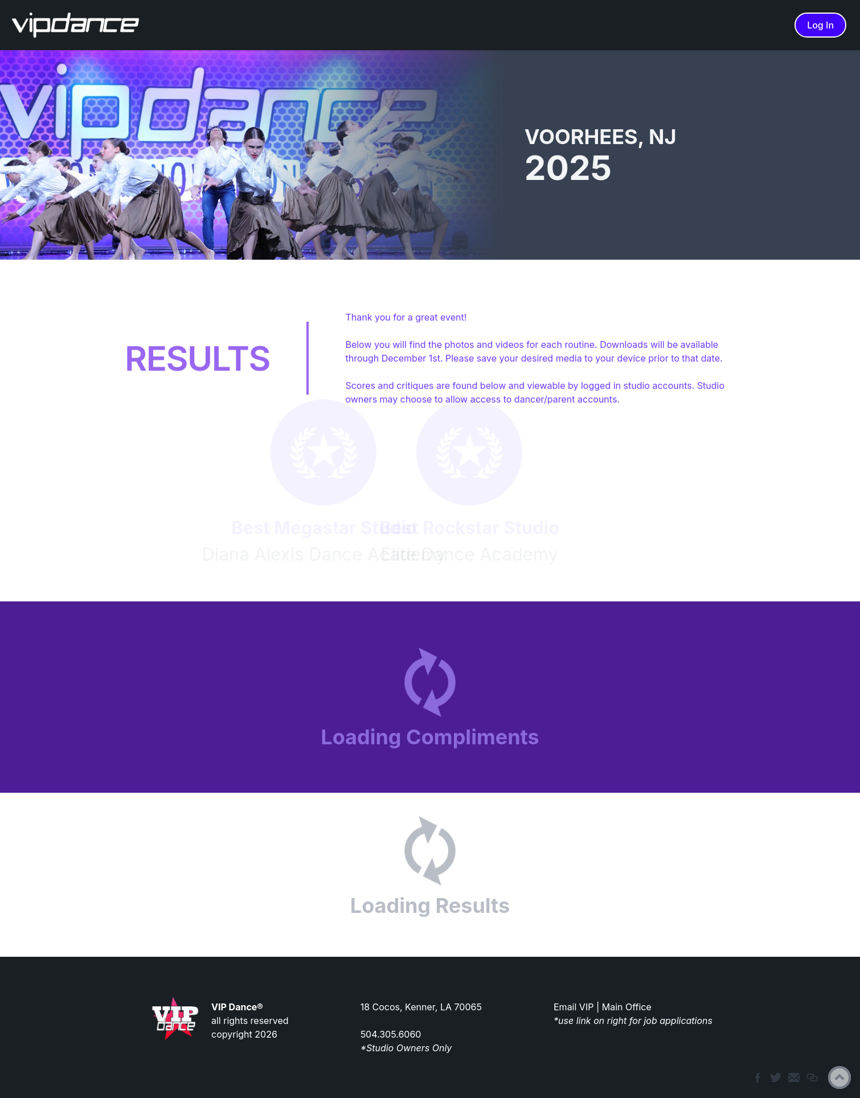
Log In (820, 25)
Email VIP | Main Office (603, 1007)
